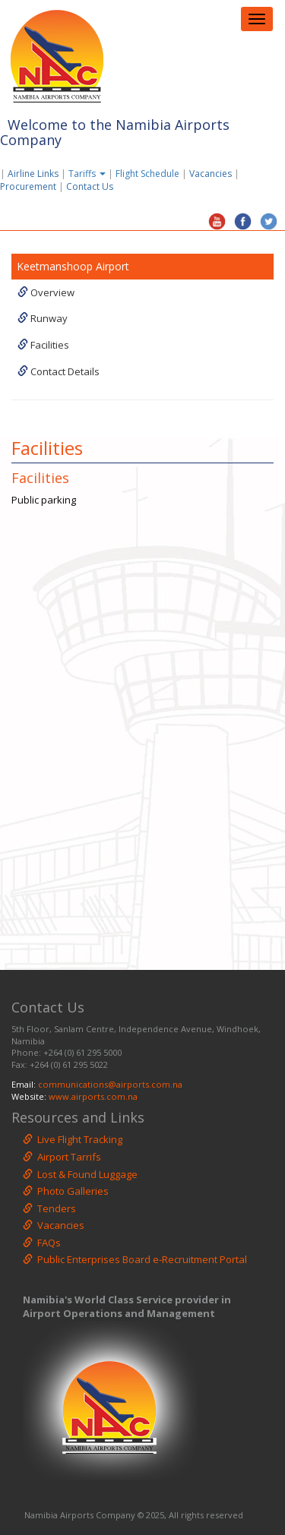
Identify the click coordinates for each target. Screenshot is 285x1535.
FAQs (42, 1242)
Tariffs (88, 173)
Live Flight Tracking (72, 1139)
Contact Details (58, 371)
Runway (42, 318)
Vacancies (210, 173)
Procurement (28, 186)
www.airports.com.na (93, 1096)
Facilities (43, 345)
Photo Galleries (66, 1191)
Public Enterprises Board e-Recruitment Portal (135, 1259)
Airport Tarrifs (62, 1157)
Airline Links (33, 173)
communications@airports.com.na (110, 1084)
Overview (45, 292)
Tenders (49, 1208)
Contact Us (93, 186)
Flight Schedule (147, 173)
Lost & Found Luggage (80, 1174)
